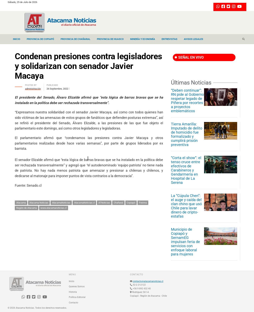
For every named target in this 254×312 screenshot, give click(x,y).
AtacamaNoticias (61, 202)
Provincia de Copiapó (40, 39)
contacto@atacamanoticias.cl (148, 281)
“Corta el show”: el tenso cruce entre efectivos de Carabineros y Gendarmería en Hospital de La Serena (186, 170)
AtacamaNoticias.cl (84, 202)
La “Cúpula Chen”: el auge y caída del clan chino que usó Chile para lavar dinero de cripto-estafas (186, 206)
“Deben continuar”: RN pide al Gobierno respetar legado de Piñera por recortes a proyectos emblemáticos (187, 100)
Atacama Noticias (38, 202)
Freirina (143, 202)
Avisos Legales (193, 39)
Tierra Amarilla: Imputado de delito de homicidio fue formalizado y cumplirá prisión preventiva (186, 134)
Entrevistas (169, 39)
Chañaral (118, 202)
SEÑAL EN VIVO (189, 57)
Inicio (16, 39)
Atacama (21, 202)
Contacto (73, 302)
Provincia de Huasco (110, 39)
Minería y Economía (142, 39)
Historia (73, 292)
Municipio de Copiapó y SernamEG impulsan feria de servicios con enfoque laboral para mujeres (185, 241)
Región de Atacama (26, 208)
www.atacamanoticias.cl (53, 208)
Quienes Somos (77, 286)
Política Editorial (77, 297)
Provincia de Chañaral (75, 39)
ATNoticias (104, 202)
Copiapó (131, 202)
